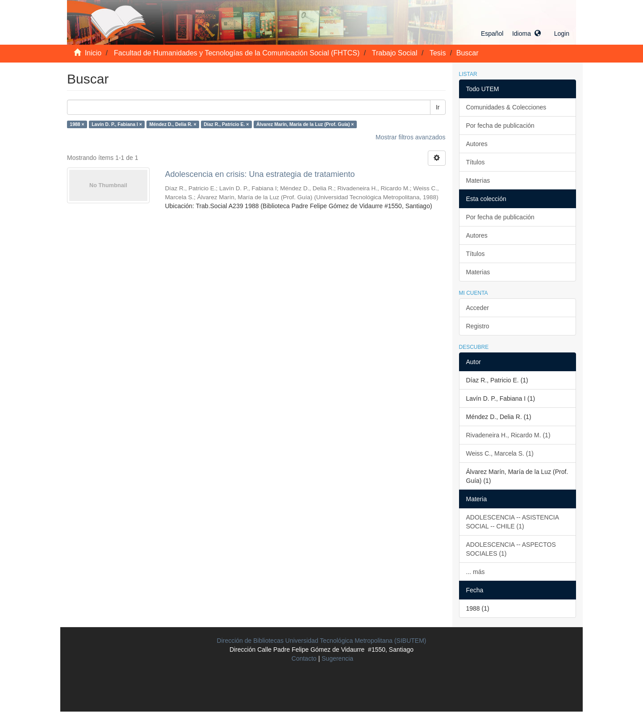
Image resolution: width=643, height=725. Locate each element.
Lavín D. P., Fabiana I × (117, 124)
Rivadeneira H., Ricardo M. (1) (508, 435)
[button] (510, 33)
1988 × (77, 124)
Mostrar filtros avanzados (410, 137)
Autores (477, 143)
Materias (478, 180)
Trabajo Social (395, 53)
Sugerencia (337, 658)
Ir (438, 107)
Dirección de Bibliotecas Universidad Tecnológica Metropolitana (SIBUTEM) (321, 640)
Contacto (304, 658)
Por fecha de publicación (500, 125)
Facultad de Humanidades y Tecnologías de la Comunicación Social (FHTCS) (236, 53)
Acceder (477, 307)
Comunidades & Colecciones (506, 107)
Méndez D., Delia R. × (172, 124)
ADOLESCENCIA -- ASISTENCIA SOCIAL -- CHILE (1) (512, 522)
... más (475, 571)
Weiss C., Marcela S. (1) (500, 453)
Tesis (438, 53)
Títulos (475, 162)
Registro (477, 326)
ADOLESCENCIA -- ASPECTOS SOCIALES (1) (511, 549)
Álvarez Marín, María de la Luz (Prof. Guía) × (305, 124)
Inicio (93, 53)
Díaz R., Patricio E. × (226, 124)
